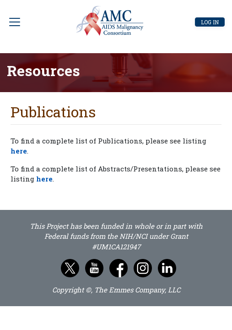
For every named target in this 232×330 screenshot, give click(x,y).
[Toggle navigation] (43, 22)
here (19, 150)
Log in (210, 22)
